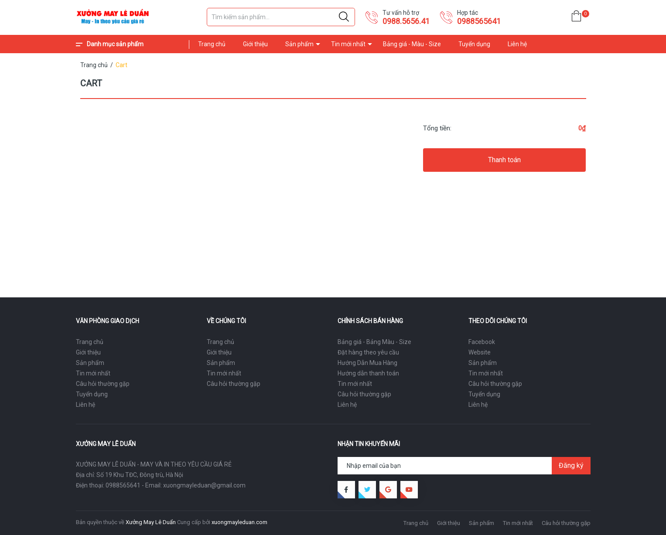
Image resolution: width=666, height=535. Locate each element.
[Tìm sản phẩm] (281, 17)
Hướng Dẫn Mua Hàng (367, 362)
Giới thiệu (255, 44)
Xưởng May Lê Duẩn (151, 522)
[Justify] (344, 17)
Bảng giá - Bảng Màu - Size (374, 341)
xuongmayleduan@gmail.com (204, 485)
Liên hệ (517, 44)
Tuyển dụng (474, 44)
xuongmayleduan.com (239, 522)
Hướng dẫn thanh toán (368, 373)
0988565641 (479, 21)
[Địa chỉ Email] (464, 465)
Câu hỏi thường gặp (103, 383)
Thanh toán (504, 160)
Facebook (481, 341)
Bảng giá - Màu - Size (412, 44)
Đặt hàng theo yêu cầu (368, 352)
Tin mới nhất (348, 44)
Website (479, 352)
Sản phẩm (299, 44)
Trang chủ (211, 44)
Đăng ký (571, 465)
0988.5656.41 (406, 21)
